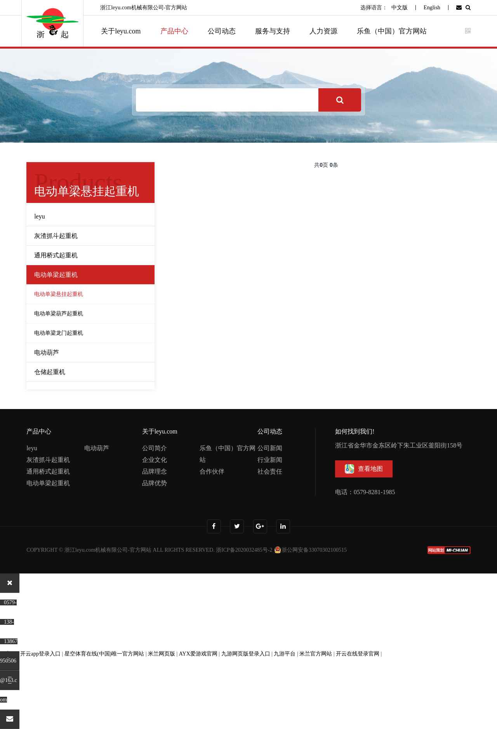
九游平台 (284, 654)
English (432, 7)
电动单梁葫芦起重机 (58, 313)
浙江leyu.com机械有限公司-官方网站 (107, 550)
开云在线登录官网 (357, 654)
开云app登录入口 (40, 654)
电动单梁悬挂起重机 (58, 294)
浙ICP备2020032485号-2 (244, 550)
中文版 (399, 7)
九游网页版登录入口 (245, 654)
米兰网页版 (161, 654)
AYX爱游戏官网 (198, 654)
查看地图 (364, 469)
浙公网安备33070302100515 (310, 550)
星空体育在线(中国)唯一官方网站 (104, 654)
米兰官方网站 (315, 654)
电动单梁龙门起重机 (58, 333)
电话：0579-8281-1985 (365, 492)
